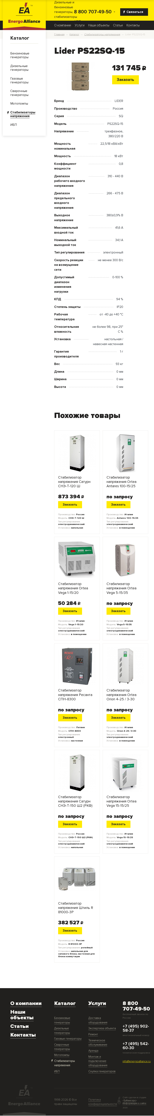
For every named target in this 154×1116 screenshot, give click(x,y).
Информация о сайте (134, 1103)
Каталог (19, 38)
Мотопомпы (61, 1055)
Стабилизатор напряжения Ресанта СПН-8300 (75, 695)
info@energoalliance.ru (137, 1062)
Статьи (118, 25)
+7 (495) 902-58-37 (136, 1029)
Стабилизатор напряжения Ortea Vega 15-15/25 (121, 801)
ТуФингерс (130, 1100)
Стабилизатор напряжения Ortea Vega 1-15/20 (73, 588)
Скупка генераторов (102, 1072)
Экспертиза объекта (102, 1029)
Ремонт (93, 1035)
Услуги (79, 25)
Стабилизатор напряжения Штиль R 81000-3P (75, 908)
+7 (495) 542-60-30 (136, 1046)
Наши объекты (98, 25)
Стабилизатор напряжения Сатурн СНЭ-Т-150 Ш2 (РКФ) (75, 801)
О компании (62, 25)
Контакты (133, 25)
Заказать (125, 79)
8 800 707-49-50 (93, 12)
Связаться (133, 12)
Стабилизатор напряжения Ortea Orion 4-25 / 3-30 (121, 695)
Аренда (93, 1051)
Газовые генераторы (67, 1039)
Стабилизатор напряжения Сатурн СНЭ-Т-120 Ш (74, 482)
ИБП (57, 1072)
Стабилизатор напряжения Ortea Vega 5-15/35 (121, 588)
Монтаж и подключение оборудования (97, 1061)
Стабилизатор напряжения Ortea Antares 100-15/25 (121, 482)
